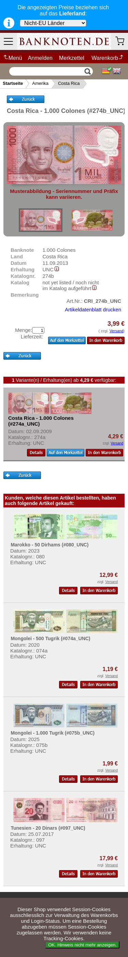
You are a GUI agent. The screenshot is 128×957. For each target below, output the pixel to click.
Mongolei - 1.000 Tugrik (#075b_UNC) (53, 733)
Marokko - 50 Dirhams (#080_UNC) (49, 544)
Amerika (40, 83)
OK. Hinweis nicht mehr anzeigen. (82, 944)
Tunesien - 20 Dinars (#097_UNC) (48, 828)
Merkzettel (71, 58)
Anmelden (40, 58)
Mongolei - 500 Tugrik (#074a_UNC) (50, 638)
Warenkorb (107, 58)
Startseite (13, 83)
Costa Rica (69, 83)
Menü (12, 58)
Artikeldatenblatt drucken (93, 309)
